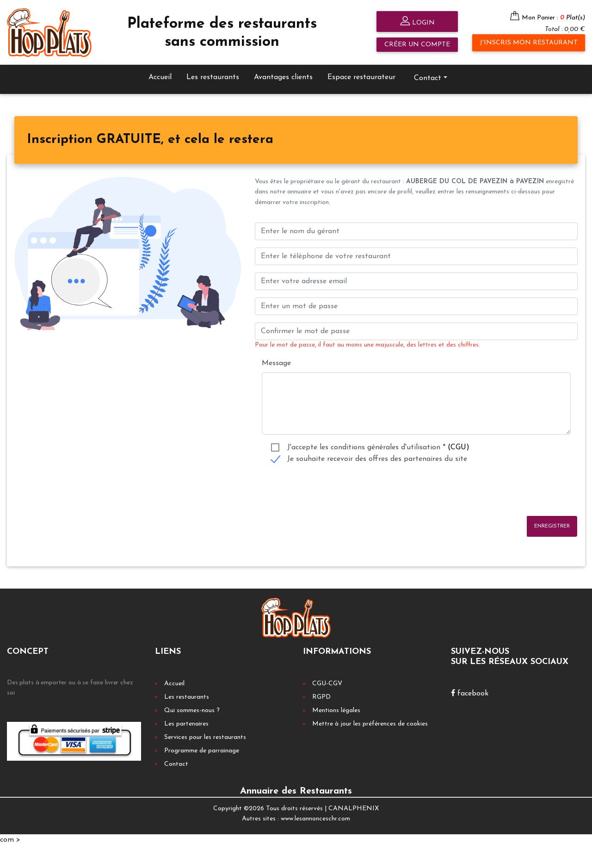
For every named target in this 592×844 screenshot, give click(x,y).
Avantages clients (283, 76)
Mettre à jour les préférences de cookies (370, 722)
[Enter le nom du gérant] (416, 230)
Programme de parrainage (201, 749)
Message (276, 362)
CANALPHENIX (353, 807)
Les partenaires (186, 722)
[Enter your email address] (416, 280)
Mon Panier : (553, 17)
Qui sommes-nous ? (192, 709)
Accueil (160, 76)
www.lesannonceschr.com (315, 817)
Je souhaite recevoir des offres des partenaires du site (377, 458)
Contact (427, 77)
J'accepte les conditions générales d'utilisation (378, 446)
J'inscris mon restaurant (529, 42)
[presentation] (325, 490)
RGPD (321, 695)
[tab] (150, 139)
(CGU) (458, 446)
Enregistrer (552, 525)
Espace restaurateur (361, 76)
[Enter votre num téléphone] (416, 255)
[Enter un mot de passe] (416, 305)
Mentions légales (336, 709)
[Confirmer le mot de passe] (416, 330)
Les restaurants (212, 76)
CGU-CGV (327, 682)
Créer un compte (417, 44)
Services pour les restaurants (205, 735)
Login (417, 22)
